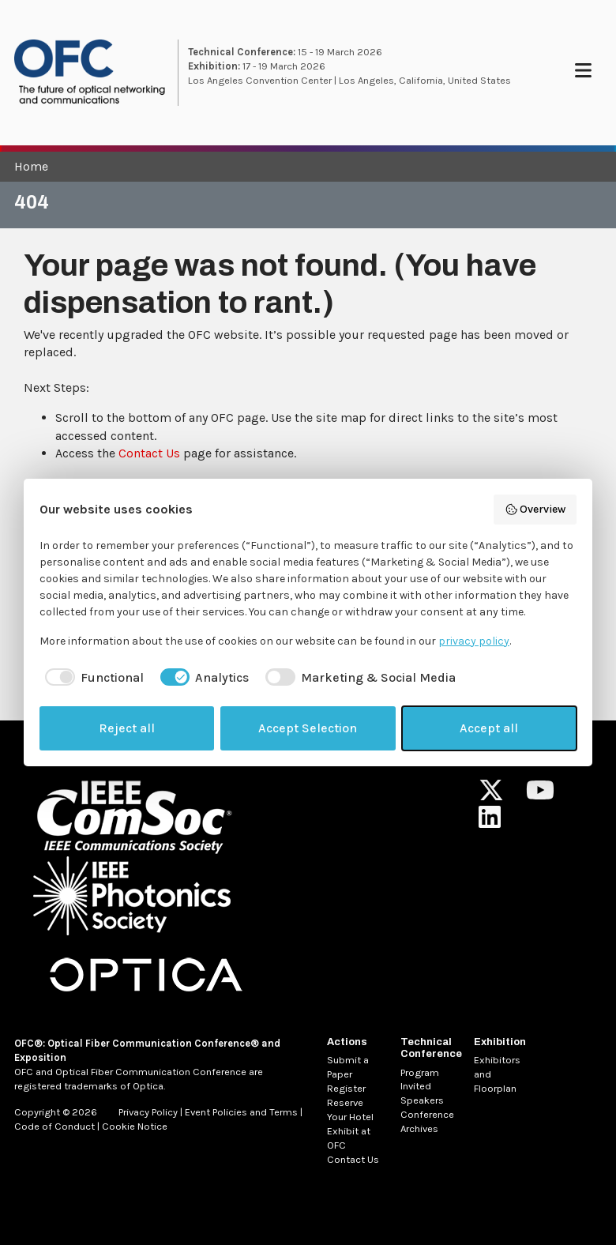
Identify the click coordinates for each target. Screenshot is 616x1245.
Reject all (127, 727)
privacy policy (473, 641)
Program (419, 1072)
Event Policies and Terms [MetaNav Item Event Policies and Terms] (241, 1112)
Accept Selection (307, 727)
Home (31, 166)
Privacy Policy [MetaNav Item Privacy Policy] (148, 1112)
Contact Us (149, 453)
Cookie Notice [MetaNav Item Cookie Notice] (134, 1126)
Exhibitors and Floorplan (497, 1074)
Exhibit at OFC (348, 1138)
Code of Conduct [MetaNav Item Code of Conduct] (54, 1126)
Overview (535, 509)
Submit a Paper (348, 1067)
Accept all (489, 727)
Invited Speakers (422, 1093)
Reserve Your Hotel (350, 1109)
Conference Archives (427, 1121)
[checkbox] (91, 677)
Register (346, 1088)
